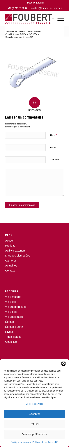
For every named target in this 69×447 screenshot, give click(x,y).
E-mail (54, 147)
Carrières (11, 260)
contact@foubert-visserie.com (46, 8)
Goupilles (11, 341)
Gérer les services (34, 404)
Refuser (34, 424)
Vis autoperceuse (15, 306)
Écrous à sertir (14, 326)
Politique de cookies (21, 442)
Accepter (34, 413)
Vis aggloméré (14, 316)
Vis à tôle (10, 301)
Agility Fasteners (15, 250)
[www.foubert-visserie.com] (28, 18)
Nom (53, 135)
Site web (54, 159)
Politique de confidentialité (45, 442)
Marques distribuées (17, 255)
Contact (10, 270)
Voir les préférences (34, 434)
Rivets (9, 331)
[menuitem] (35, 3)
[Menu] (59, 18)
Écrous (9, 321)
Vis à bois (11, 311)
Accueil (9, 240)
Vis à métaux (13, 296)
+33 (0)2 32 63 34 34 (17, 8)
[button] (63, 363)
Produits (10, 245)
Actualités (11, 265)
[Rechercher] (51, 18)
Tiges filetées (13, 336)
